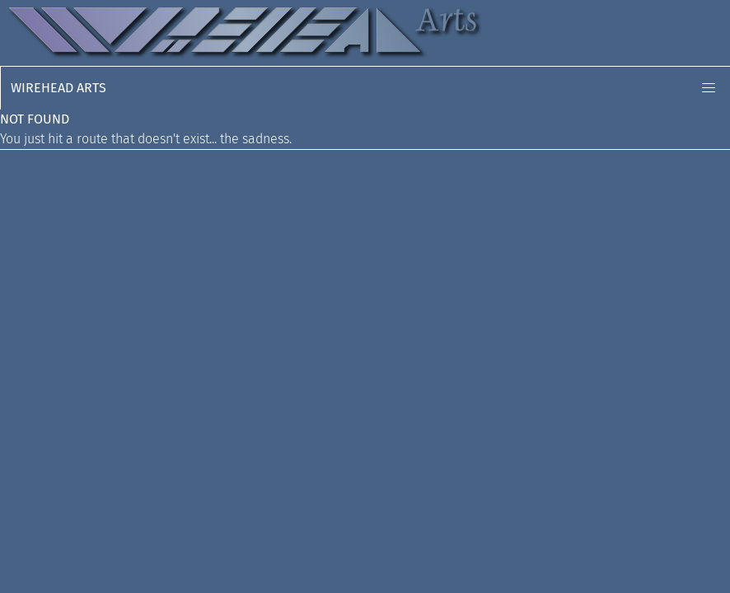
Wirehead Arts (58, 88)
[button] (708, 88)
